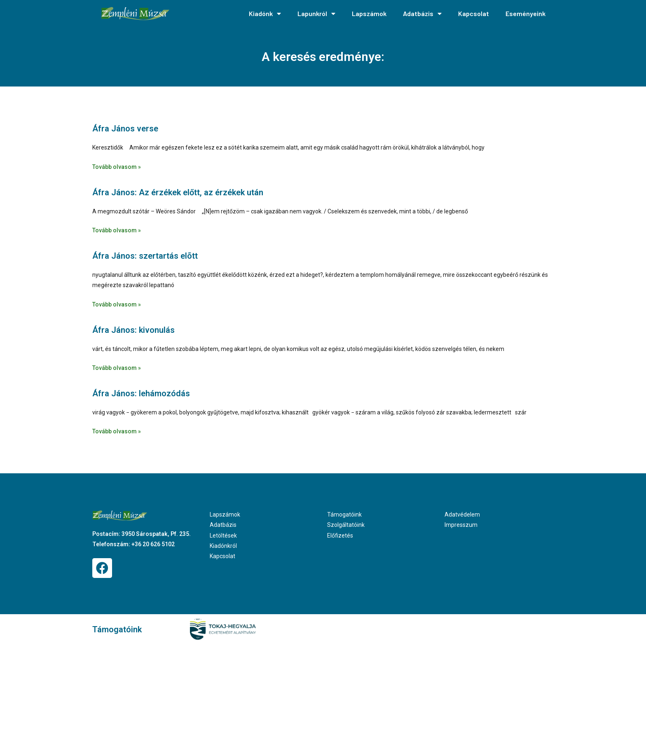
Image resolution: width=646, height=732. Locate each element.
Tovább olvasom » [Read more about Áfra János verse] (116, 167)
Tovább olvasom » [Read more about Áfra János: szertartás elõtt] (116, 304)
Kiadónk (265, 13)
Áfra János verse (125, 128)
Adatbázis (422, 13)
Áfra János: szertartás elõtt (145, 256)
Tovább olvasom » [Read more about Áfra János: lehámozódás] (116, 431)
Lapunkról (316, 13)
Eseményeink (525, 13)
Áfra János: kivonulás (133, 330)
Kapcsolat (473, 13)
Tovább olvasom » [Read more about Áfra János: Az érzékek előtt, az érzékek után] (116, 230)
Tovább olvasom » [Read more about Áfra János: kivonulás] (116, 368)
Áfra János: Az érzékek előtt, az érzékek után (177, 192)
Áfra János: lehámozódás (141, 393)
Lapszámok (369, 13)
